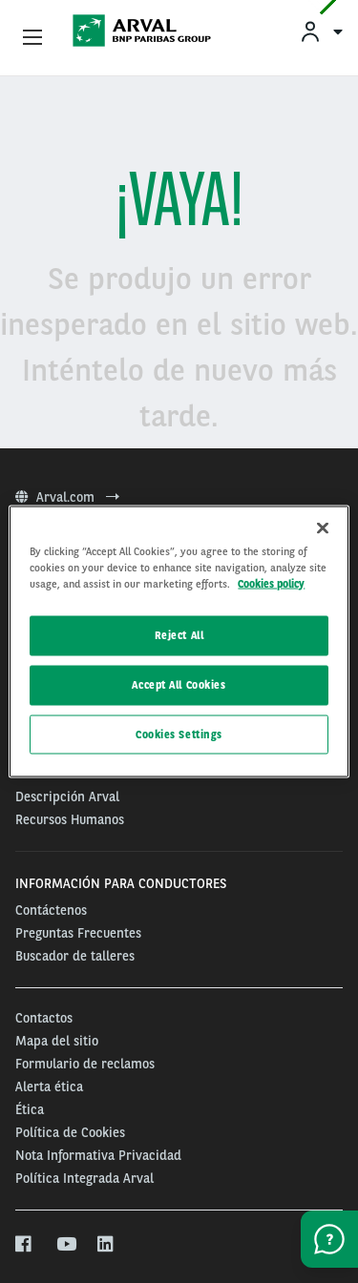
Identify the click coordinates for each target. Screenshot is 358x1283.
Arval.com (67, 497)
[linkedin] (106, 1245)
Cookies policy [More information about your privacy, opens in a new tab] (271, 583)
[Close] (323, 527)
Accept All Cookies (178, 684)
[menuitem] (321, 31)
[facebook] (24, 1245)
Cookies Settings (179, 733)
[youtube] (65, 1245)
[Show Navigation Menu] (32, 38)
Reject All (179, 634)
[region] (178, 641)
